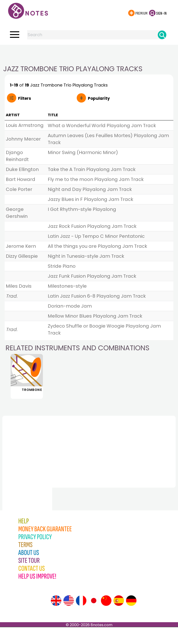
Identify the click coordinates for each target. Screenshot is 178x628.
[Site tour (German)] (131, 601)
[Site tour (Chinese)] (106, 601)
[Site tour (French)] (81, 601)
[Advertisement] (89, 54)
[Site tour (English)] (56, 601)
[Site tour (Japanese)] (93, 601)
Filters (24, 98)
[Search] (162, 34)
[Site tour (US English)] (68, 601)
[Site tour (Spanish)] (118, 601)
